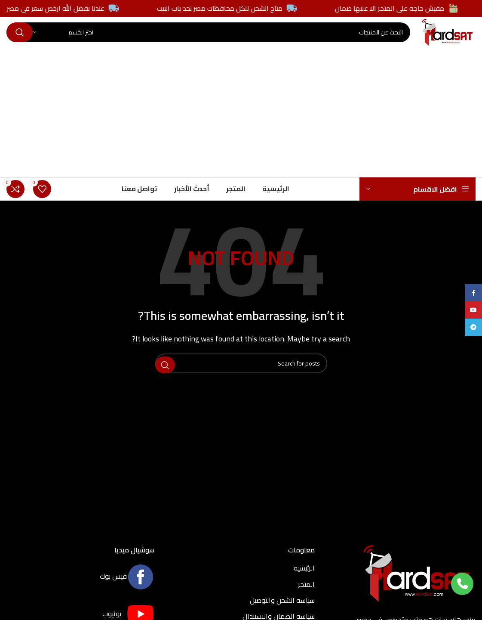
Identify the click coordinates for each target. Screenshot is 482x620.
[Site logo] (433, 39)
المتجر (306, 598)
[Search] (194, 40)
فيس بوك (127, 590)
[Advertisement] (241, 127)
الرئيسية (304, 582)
